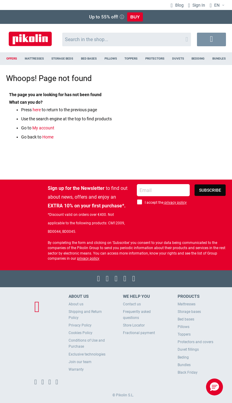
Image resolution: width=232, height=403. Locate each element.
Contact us (132, 304)
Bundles (184, 365)
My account (43, 127)
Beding (183, 357)
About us (76, 304)
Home (47, 137)
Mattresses (186, 304)
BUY (135, 16)
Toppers (184, 334)
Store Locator (134, 325)
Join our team (80, 362)
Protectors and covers (195, 342)
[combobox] (126, 39)
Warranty (76, 369)
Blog (179, 5)
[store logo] (30, 36)
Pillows (183, 327)
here (37, 109)
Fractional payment (139, 333)
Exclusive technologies (87, 354)
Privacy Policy (80, 325)
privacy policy (175, 202)
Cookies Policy (80, 333)
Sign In (198, 5)
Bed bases (186, 319)
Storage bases (189, 312)
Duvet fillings (188, 349)
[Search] (186, 39)
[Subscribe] (210, 190)
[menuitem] (11, 58)
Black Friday (188, 372)
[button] (218, 5)
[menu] (116, 58)
